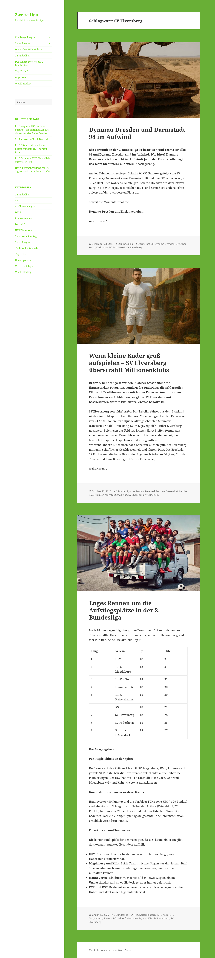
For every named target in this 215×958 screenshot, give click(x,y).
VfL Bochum (152, 495)
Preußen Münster (104, 495)
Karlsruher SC (104, 247)
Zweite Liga (26, 14)
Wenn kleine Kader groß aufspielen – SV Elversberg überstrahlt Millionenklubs (129, 363)
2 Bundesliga (22, 55)
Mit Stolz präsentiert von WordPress (109, 950)
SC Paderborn (161, 918)
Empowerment (23, 218)
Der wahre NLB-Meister (28, 49)
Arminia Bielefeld (145, 491)
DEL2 (18, 212)
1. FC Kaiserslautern (144, 914)
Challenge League (25, 37)
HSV (145, 918)
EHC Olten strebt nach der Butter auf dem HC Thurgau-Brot (31, 149)
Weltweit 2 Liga (24, 266)
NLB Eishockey (23, 230)
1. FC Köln (162, 914)
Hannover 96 (134, 918)
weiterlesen (98, 221)
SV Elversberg (134, 247)
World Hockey (23, 83)
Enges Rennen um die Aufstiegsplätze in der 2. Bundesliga (124, 610)
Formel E (20, 224)
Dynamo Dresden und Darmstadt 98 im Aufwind (137, 133)
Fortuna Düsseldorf (167, 491)
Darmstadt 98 (145, 243)
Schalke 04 (119, 247)
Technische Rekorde (26, 248)
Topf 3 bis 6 (21, 71)
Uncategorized (23, 260)
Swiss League (22, 43)
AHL (17, 200)
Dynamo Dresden (165, 243)
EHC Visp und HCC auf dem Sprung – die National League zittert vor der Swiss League (32, 130)
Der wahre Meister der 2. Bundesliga (29, 63)
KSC (150, 918)
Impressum (21, 77)
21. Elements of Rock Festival (31, 139)
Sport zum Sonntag (26, 236)
